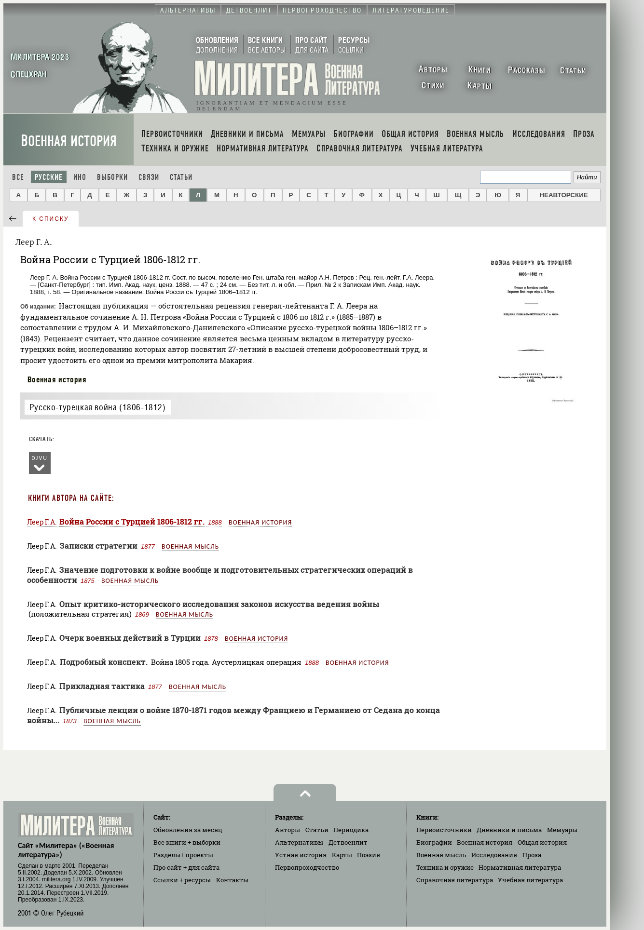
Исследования (494, 854)
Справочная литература (454, 880)
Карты (342, 854)
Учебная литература (530, 880)
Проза (531, 854)
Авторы (287, 829)
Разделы (183, 854)
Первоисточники (444, 829)
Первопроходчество (307, 867)
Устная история (301, 854)
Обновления (187, 829)
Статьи (181, 177)
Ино (79, 177)
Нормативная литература (520, 867)
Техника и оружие (445, 867)
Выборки (112, 177)
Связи (148, 177)
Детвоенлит (348, 842)
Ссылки (182, 880)
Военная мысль (190, 546)
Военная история (69, 141)
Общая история (542, 842)
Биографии (434, 842)
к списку (50, 219)
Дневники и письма (509, 829)
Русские (49, 177)
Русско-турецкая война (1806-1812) (97, 407)
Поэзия (368, 854)
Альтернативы (299, 842)
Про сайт (186, 867)
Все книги (186, 842)
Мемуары (562, 829)
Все (18, 177)
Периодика (351, 829)
